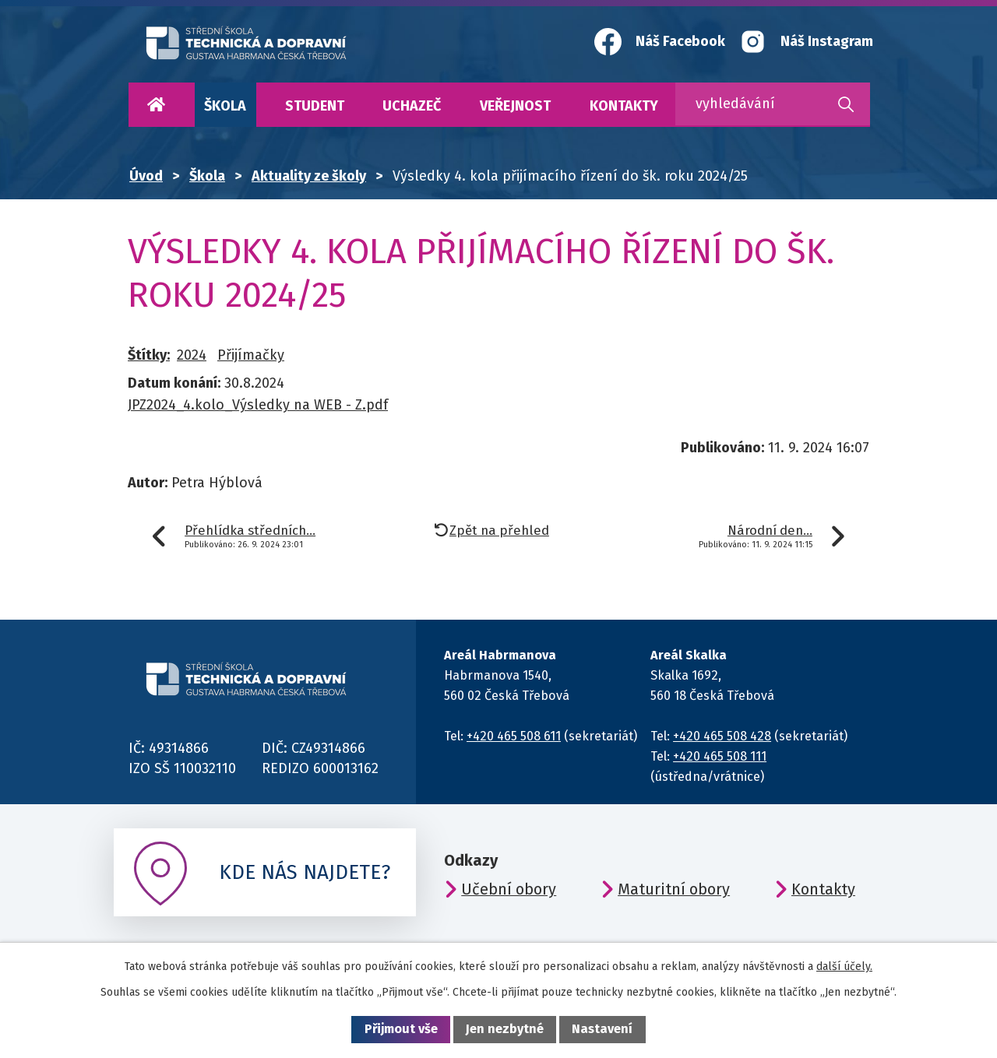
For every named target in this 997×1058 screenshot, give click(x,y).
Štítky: (149, 355)
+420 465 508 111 (719, 756)
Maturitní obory (674, 889)
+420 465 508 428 (722, 736)
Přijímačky (250, 355)
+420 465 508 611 (514, 736)
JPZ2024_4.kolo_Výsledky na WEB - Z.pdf (258, 404)
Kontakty (624, 105)
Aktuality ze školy (309, 176)
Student (314, 105)
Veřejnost (515, 105)
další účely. (844, 966)
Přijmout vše (401, 1028)
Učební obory (508, 889)
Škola (225, 105)
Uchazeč (411, 105)
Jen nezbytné (505, 1028)
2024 (191, 355)
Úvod (155, 105)
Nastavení (602, 1028)
